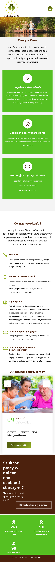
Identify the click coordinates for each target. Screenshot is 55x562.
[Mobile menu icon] (50, 8)
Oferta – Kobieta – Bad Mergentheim (22, 433)
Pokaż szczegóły (19, 445)
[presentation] (7, 383)
